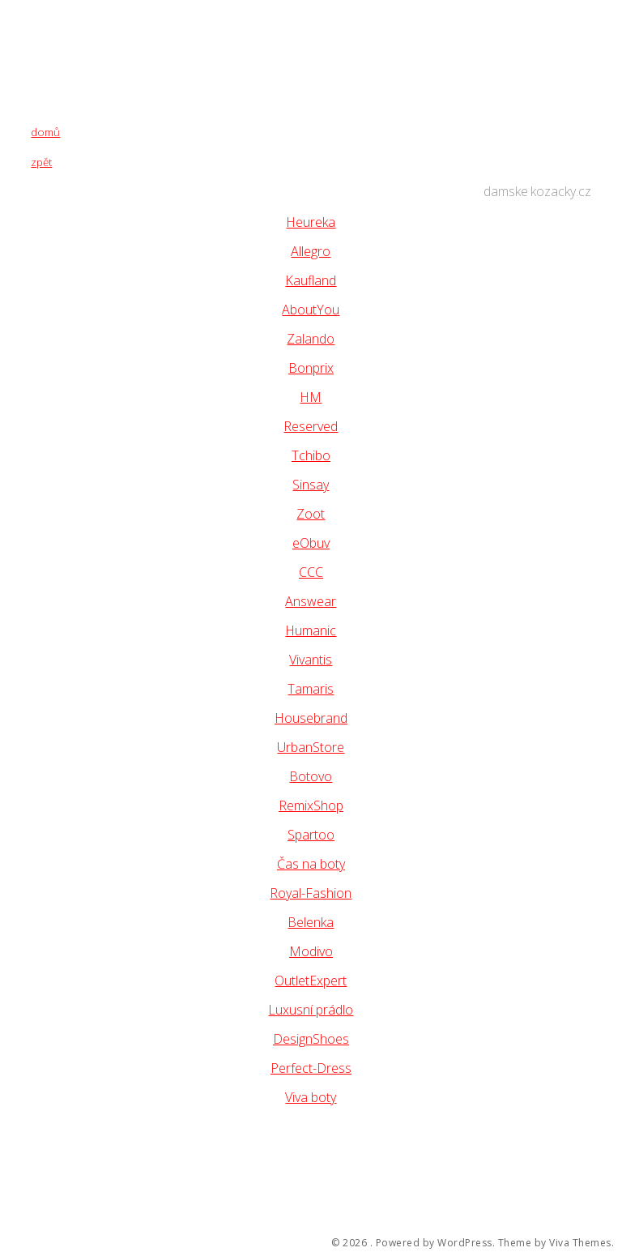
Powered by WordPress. (436, 1243)
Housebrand (311, 718)
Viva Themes (580, 1243)
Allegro (310, 251)
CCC (311, 572)
